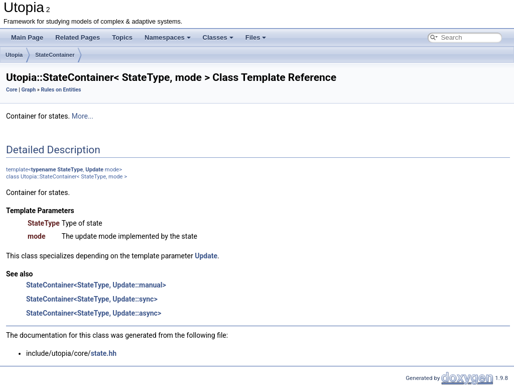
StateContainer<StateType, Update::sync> (92, 299)
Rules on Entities (61, 89)
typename (43, 169)
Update (94, 169)
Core (12, 89)
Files (256, 37)
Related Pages (77, 37)
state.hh (103, 353)
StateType (70, 169)
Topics (122, 37)
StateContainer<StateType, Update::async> (93, 313)
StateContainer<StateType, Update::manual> (96, 285)
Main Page (27, 37)
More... (82, 116)
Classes (218, 37)
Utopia (14, 55)
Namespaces (168, 37)
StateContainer (54, 55)
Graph (28, 89)
